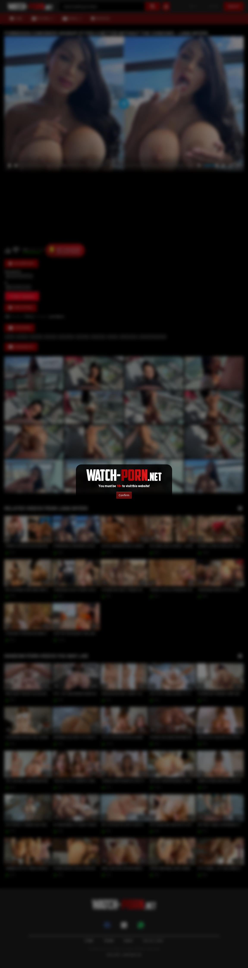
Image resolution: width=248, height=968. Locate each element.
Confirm (124, 495)
